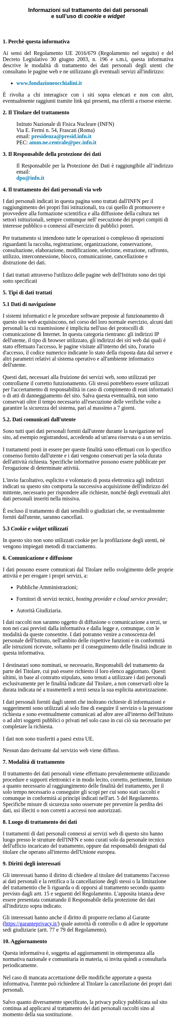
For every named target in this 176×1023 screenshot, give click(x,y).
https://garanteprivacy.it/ (31, 923)
